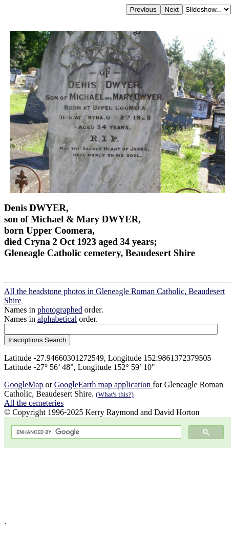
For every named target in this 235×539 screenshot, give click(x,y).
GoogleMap (23, 384)
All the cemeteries (33, 403)
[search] (95, 432)
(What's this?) (115, 394)
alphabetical (57, 319)
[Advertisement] (117, 485)
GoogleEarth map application (103, 384)
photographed (59, 309)
